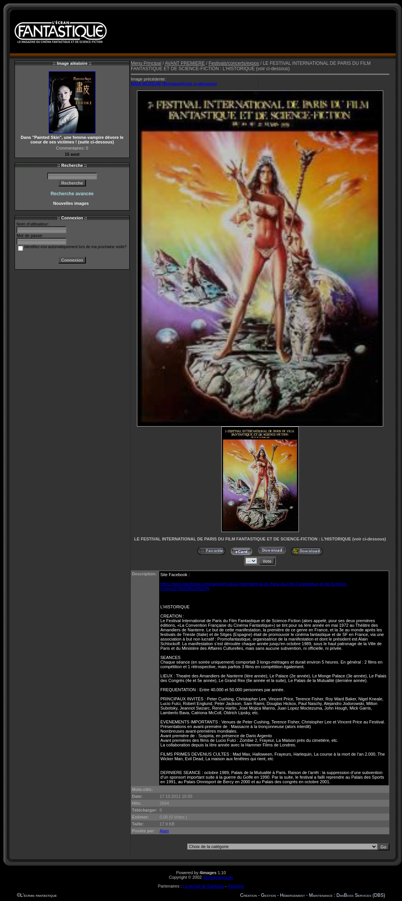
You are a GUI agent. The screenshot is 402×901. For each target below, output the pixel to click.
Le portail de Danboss (203, 886)
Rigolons (236, 886)
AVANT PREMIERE (185, 63)
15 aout (72, 154)
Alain (164, 831)
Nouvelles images (72, 203)
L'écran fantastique (38, 895)
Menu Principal (146, 63)
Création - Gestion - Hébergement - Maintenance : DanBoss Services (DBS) (312, 895)
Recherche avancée (72, 193)
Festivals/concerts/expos (234, 63)
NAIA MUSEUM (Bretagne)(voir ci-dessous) (174, 83)
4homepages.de (218, 877)
